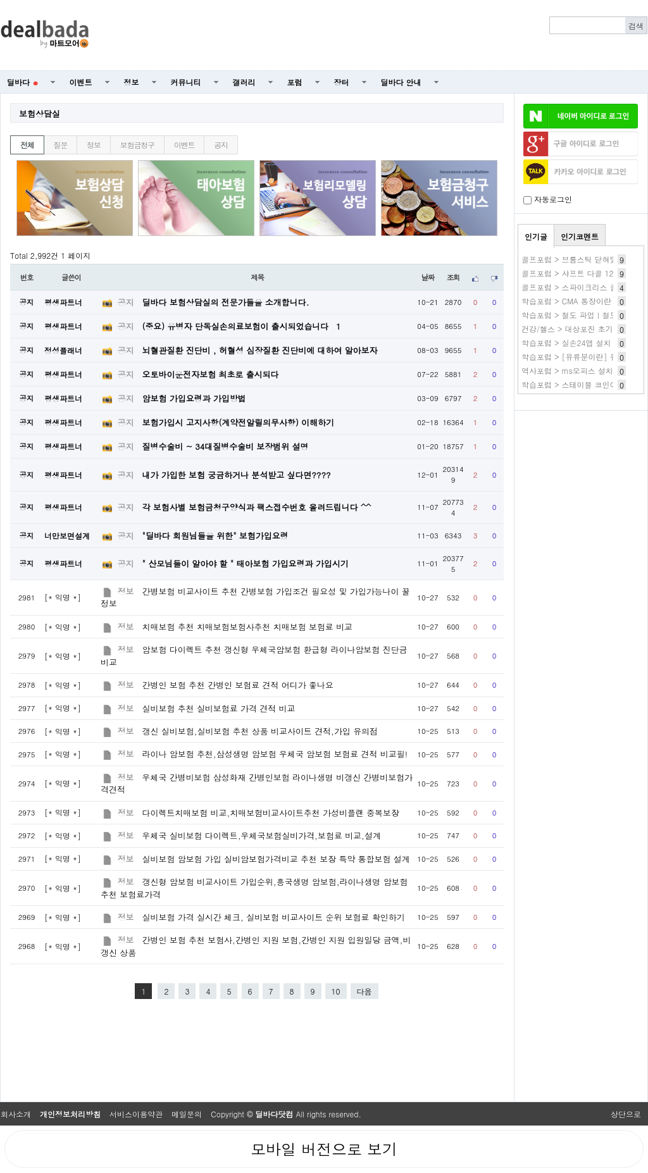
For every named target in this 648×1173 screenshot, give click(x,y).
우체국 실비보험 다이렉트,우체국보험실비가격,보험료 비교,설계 (261, 835)
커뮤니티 (186, 82)
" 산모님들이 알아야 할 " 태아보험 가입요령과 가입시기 (245, 563)
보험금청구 (137, 144)
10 (336, 991)
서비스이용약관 (136, 1113)
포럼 (294, 82)
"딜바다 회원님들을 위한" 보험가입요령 (215, 536)
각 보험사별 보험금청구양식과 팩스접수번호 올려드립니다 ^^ (256, 507)
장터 (341, 82)
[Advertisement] (375, 35)
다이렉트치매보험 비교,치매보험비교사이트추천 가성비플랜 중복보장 (270, 813)
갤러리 (244, 82)
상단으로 (626, 1113)
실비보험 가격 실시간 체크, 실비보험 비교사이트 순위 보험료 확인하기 (273, 917)
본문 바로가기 (0, 0)
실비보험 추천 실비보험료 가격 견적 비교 (219, 708)
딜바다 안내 (401, 82)
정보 (131, 82)
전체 (27, 144)
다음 (364, 991)
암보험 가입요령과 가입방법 (194, 398)
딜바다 (22, 82)
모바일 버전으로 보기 (324, 1149)
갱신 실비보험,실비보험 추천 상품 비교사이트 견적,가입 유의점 (260, 731)
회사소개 (16, 1113)
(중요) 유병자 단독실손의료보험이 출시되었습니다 (241, 326)
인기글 (536, 236)
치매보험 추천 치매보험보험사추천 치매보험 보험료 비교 (247, 627)
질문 (61, 144)
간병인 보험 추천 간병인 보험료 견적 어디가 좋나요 (237, 685)
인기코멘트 (580, 236)
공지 (221, 144)
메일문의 (186, 1113)
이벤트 (81, 82)
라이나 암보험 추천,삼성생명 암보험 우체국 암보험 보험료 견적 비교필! (275, 754)
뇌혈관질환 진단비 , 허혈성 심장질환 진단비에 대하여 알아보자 (260, 350)
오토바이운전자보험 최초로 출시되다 (210, 374)
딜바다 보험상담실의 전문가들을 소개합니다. (225, 302)
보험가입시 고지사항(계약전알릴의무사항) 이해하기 (238, 422)
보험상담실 (39, 114)
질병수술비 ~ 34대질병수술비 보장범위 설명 (225, 446)
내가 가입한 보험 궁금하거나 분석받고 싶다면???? (236, 475)
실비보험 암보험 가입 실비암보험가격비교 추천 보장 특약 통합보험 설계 (276, 859)
